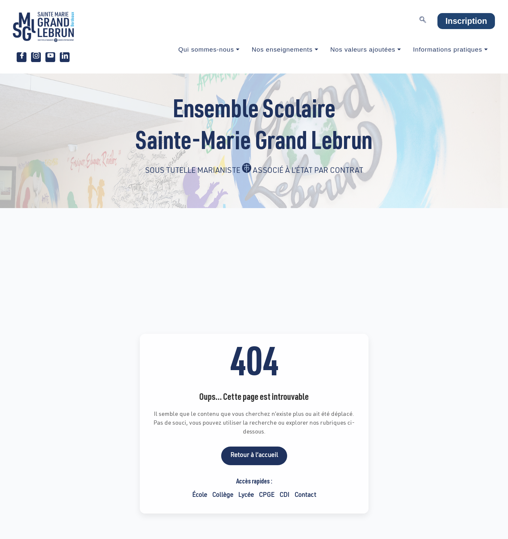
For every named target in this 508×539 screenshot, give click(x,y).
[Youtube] (50, 57)
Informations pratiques (450, 49)
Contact (305, 495)
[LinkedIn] (65, 57)
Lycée (246, 495)
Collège (222, 495)
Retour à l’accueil (254, 455)
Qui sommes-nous (209, 49)
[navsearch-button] (422, 21)
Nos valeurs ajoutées (365, 49)
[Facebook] (21, 57)
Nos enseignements (285, 49)
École (199, 495)
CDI (284, 495)
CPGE (266, 495)
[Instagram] (36, 57)
